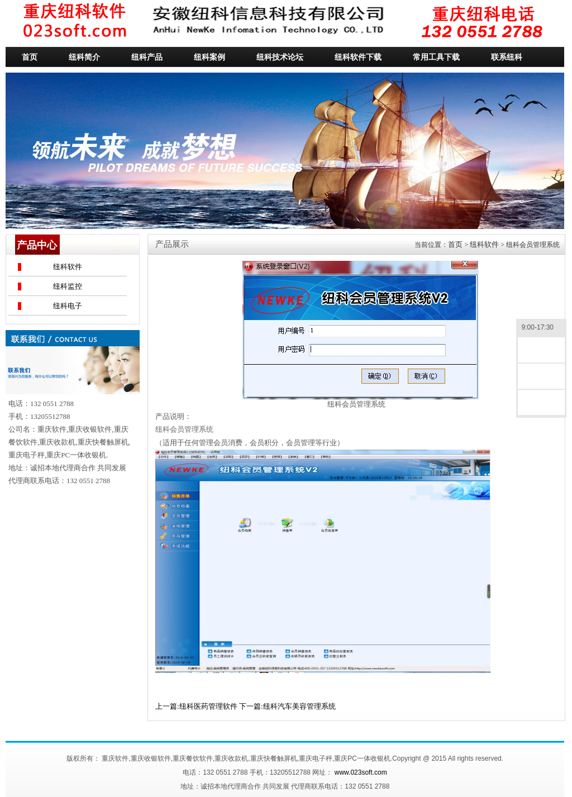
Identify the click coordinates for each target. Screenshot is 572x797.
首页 (455, 244)
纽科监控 (67, 286)
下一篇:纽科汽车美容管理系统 (287, 706)
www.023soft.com (361, 772)
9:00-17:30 (541, 328)
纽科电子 (67, 306)
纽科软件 (67, 267)
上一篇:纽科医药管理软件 (196, 706)
